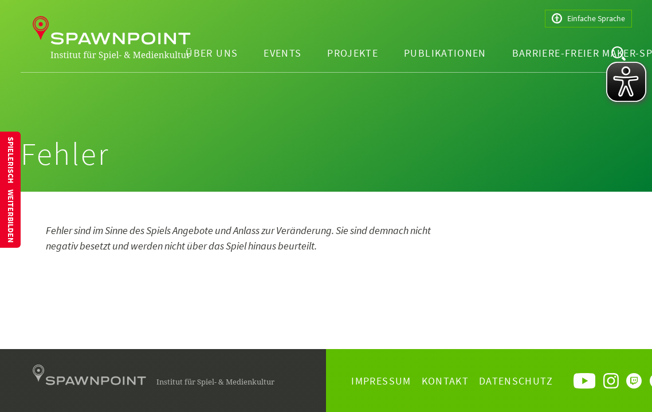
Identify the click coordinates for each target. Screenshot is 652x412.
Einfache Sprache (588, 18)
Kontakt (445, 380)
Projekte (352, 53)
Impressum (381, 380)
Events (282, 53)
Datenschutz (516, 380)
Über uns (212, 53)
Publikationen (445, 53)
